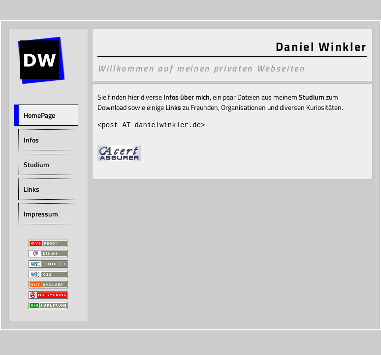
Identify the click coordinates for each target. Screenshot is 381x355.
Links (31, 189)
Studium (36, 164)
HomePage (39, 115)
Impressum (41, 214)
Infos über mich (186, 97)
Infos (31, 140)
